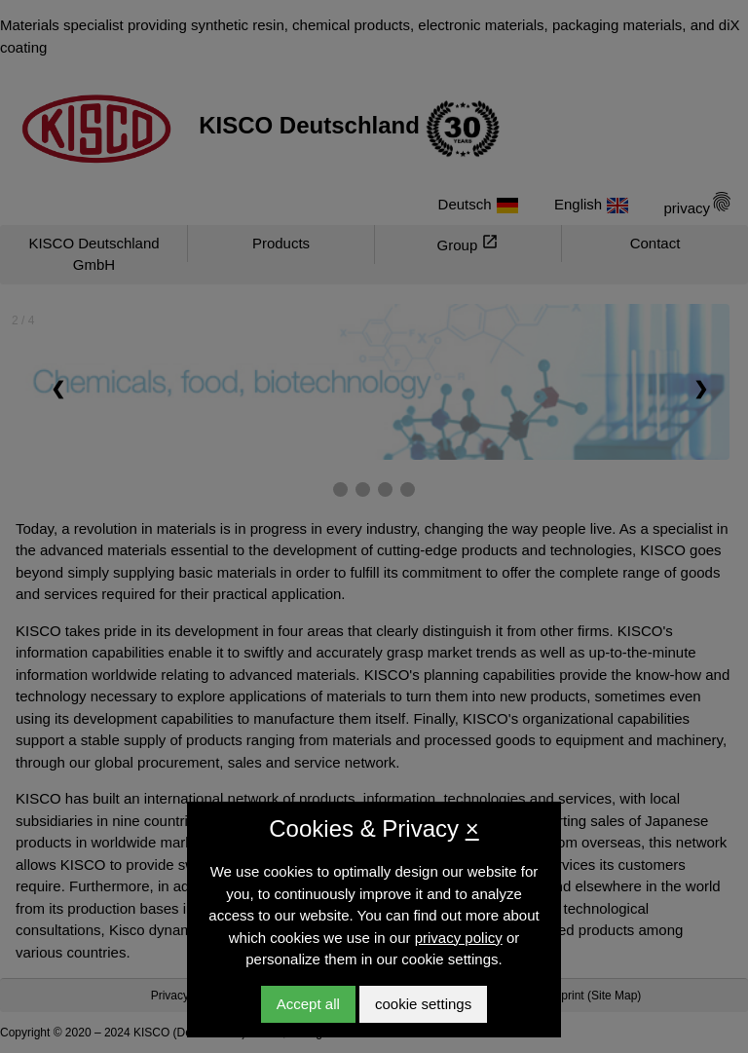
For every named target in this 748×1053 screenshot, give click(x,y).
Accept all (308, 1004)
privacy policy (459, 937)
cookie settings (423, 1004)
